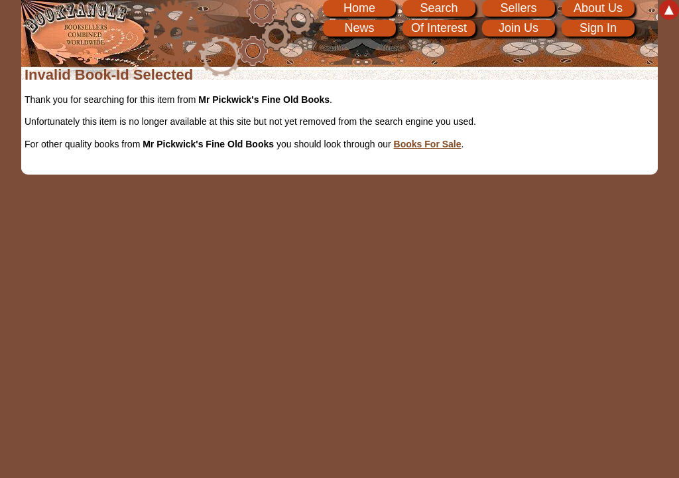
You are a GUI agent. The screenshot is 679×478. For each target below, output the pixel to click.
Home (359, 8)
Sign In (598, 28)
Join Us (518, 28)
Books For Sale (428, 144)
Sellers (518, 8)
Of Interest (439, 28)
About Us (598, 8)
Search (439, 8)
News (359, 28)
